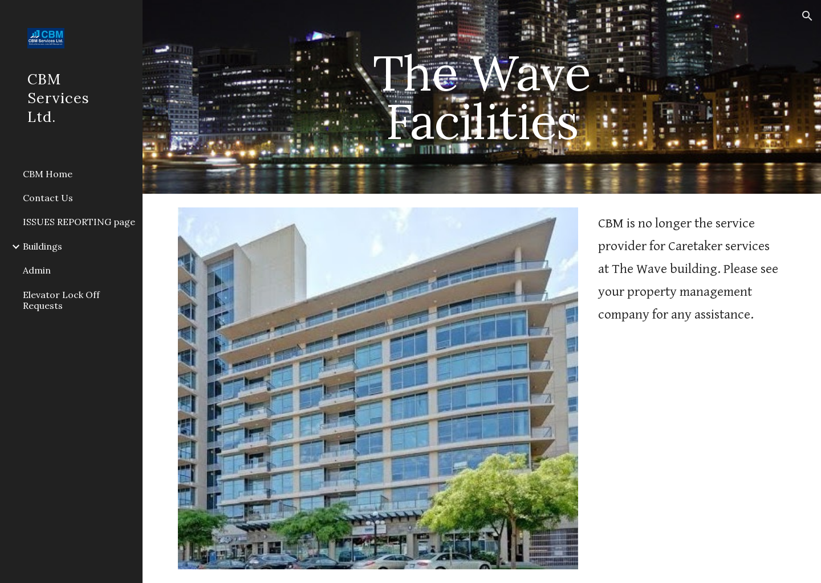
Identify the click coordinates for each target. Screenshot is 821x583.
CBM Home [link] (47, 174)
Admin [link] (37, 270)
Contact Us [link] (48, 197)
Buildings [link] (42, 246)
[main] (482, 97)
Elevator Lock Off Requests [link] (61, 300)
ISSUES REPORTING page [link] (79, 221)
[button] (807, 16)
